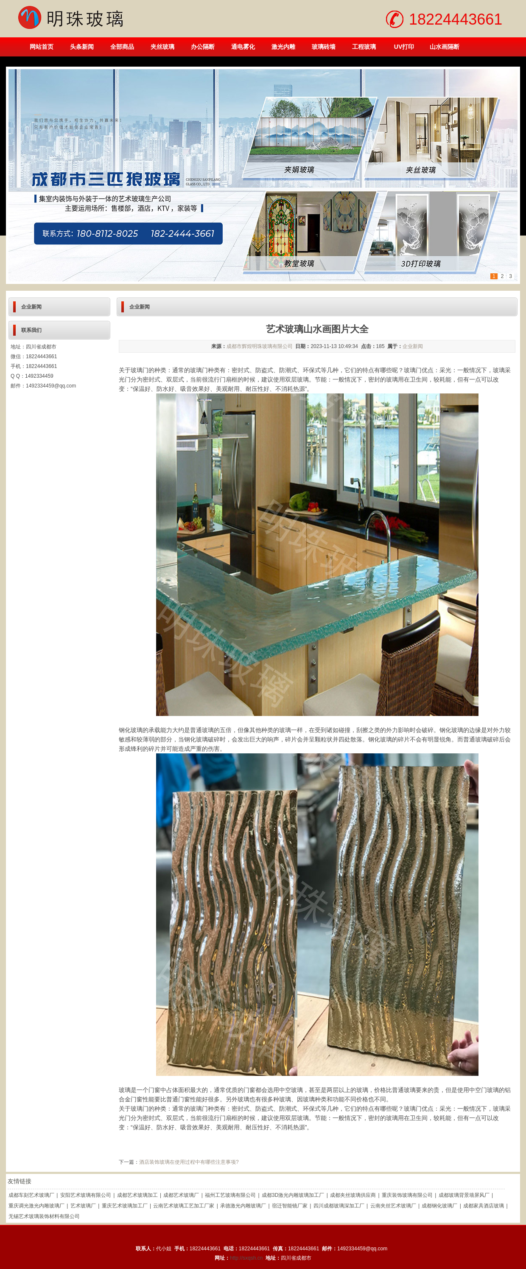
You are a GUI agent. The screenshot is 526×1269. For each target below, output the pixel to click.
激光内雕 (283, 46)
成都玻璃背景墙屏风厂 (464, 1195)
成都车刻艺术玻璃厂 (31, 1195)
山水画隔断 (444, 46)
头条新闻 (82, 46)
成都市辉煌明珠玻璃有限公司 (260, 346)
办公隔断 (203, 46)
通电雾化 (243, 46)
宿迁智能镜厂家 (290, 1206)
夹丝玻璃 (162, 46)
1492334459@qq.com (51, 386)
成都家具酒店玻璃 (483, 1206)
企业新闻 (413, 346)
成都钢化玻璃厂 (439, 1206)
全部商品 (122, 46)
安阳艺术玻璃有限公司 (85, 1195)
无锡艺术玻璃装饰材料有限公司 (44, 1216)
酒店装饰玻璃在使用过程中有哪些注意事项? (189, 1162)
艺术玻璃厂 (83, 1206)
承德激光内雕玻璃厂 (243, 1206)
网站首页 (41, 46)
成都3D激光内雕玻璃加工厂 (293, 1195)
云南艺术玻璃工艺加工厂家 (183, 1206)
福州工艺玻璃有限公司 (230, 1195)
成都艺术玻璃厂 (181, 1195)
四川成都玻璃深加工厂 (338, 1206)
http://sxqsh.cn (246, 1258)
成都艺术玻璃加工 (137, 1195)
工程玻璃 (364, 46)
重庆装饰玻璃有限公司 (407, 1195)
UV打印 (404, 46)
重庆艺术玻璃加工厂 (125, 1206)
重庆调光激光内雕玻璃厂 (36, 1206)
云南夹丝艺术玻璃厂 (393, 1206)
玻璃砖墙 (324, 46)
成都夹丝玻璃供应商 (353, 1195)
